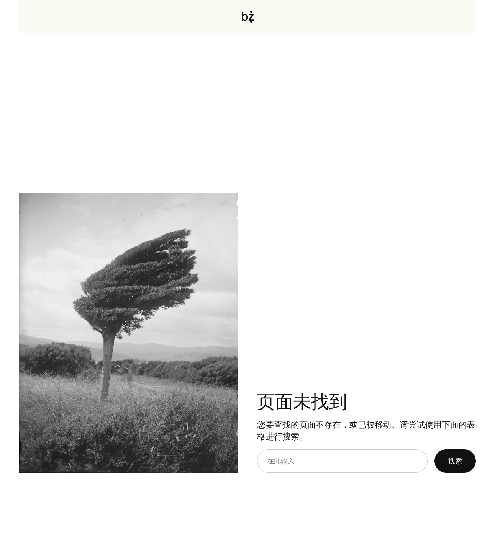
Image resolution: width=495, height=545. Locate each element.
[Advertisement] (247, 112)
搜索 (455, 460)
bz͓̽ (247, 16)
